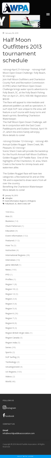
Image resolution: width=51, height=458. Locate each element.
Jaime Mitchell (11, 265)
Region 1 (9, 284)
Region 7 (9, 318)
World (8, 381)
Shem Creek (22, 204)
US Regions (31, 201)
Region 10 (10, 289)
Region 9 (9, 328)
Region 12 (10, 294)
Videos (8, 376)
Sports (8, 352)
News (8, 269)
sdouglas (8, 198)
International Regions (15, 255)
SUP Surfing (10, 357)
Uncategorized (12, 367)
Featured (9, 240)
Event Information (12, 201)
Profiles (9, 279)
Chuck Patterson (13, 226)
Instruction (10, 250)
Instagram (9, 407)
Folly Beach (9, 204)
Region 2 (9, 299)
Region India (11, 342)
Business (9, 221)
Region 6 (23, 201)
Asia (7, 216)
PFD (7, 274)
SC (16, 204)
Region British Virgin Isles (17, 333)
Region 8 (9, 323)
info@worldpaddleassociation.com (19, 433)
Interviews (10, 260)
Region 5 (9, 308)
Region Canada (12, 337)
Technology (10, 362)
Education (10, 231)
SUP (28, 204)
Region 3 (9, 303)
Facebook (8, 415)
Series (8, 347)
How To (9, 245)
